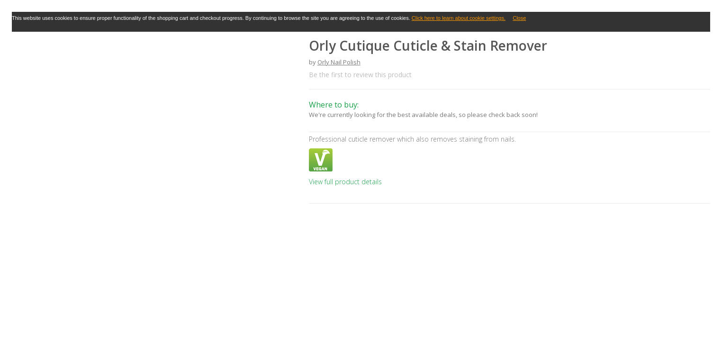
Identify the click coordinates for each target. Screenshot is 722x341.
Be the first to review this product (360, 74)
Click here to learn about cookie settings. (458, 18)
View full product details (345, 181)
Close (519, 18)
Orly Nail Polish (339, 62)
